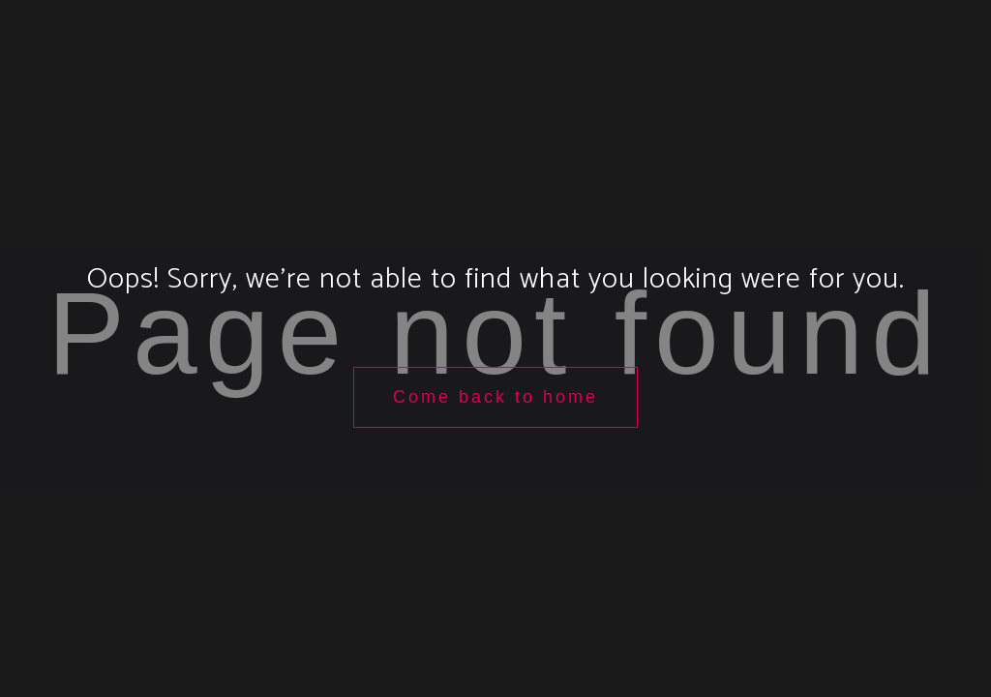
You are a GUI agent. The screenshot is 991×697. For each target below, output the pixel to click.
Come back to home (495, 397)
